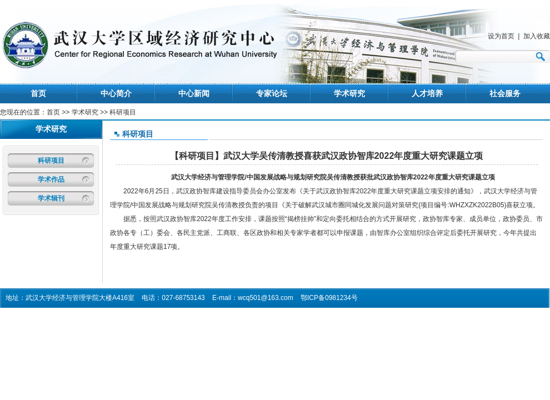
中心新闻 (193, 93)
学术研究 (349, 93)
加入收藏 (536, 36)
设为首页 (501, 36)
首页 (38, 93)
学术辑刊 (51, 198)
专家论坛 (271, 93)
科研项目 (51, 160)
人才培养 (427, 93)
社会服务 (505, 93)
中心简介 (116, 93)
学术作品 (51, 179)
